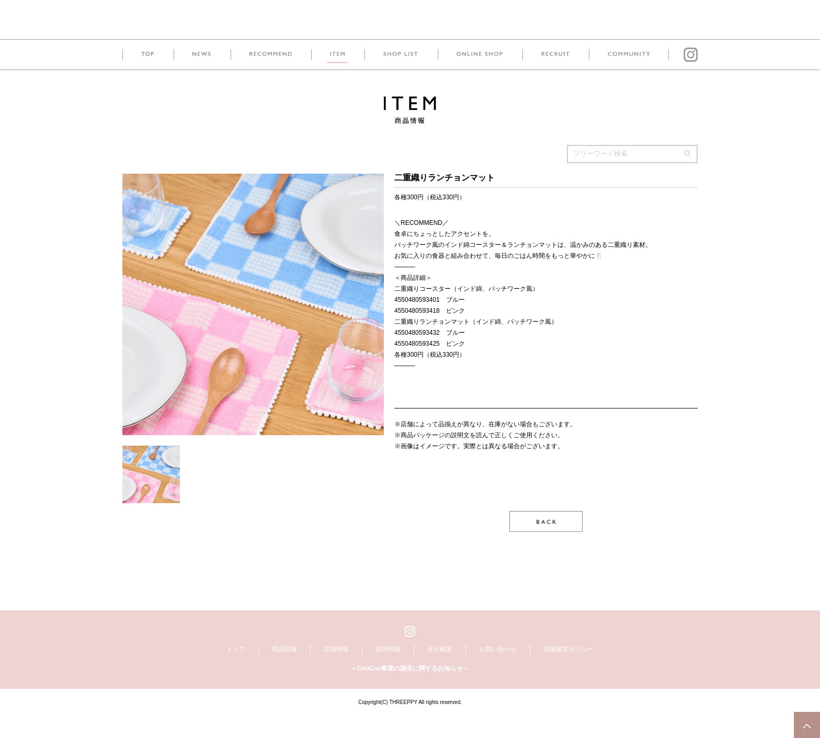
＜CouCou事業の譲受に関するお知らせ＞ (410, 691)
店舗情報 (336, 671)
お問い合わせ (498, 671)
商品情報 (284, 671)
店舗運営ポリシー (568, 671)
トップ (235, 671)
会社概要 (439, 671)
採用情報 (388, 671)
